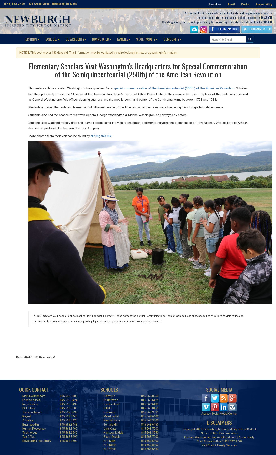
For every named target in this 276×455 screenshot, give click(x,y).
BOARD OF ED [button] (101, 39)
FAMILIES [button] (123, 39)
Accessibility (264, 4)
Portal (245, 4)
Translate (215, 4)
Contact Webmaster (197, 437)
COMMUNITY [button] (172, 39)
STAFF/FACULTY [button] (146, 39)
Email (231, 4)
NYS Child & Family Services (219, 445)
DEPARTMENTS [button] (76, 39)
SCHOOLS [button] (52, 39)
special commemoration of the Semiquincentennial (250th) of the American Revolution (174, 88)
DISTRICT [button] (32, 39)
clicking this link (101, 136)
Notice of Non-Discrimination (219, 433)
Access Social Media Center (219, 413)
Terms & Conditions (224, 437)
